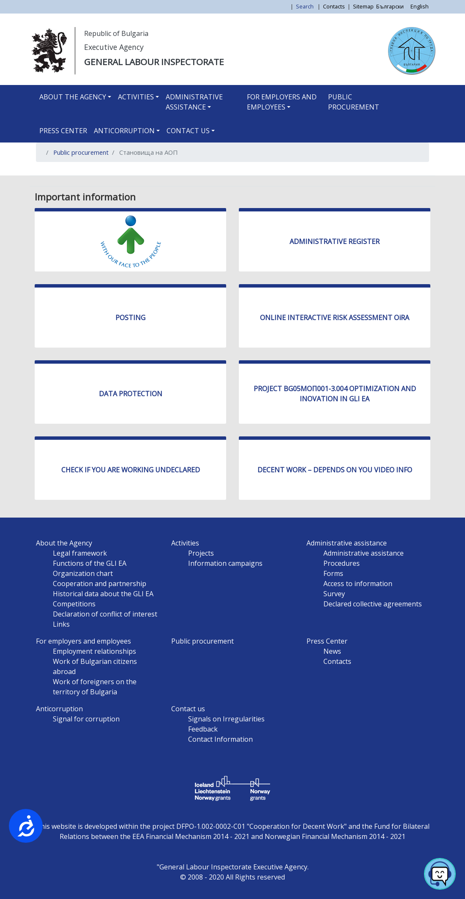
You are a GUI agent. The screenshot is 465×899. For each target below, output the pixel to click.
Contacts (334, 6)
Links (61, 624)
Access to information (357, 583)
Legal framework (80, 553)
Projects (201, 553)
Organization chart (83, 573)
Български (390, 6)
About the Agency (72, 96)
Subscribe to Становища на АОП (45, 172)
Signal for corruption (86, 719)
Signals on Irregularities (226, 719)
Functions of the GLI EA (89, 563)
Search (305, 6)
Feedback (203, 729)
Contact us (188, 130)
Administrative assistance (194, 102)
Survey (334, 593)
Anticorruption (124, 130)
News (332, 651)
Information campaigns (225, 563)
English (419, 6)
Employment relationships (94, 651)
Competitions (74, 603)
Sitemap (363, 6)
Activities (136, 96)
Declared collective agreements (372, 603)
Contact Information (220, 739)
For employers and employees (282, 102)
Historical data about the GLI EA (103, 593)
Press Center (63, 130)
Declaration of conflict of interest (105, 614)
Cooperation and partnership (99, 583)
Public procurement (353, 102)
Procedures (341, 563)
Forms (333, 573)
